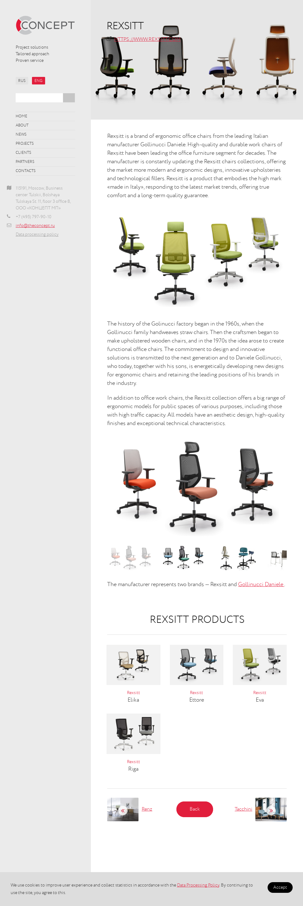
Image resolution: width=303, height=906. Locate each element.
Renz (147, 809)
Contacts (26, 171)
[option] (197, 487)
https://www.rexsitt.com (147, 39)
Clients (23, 153)
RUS (22, 81)
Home (21, 116)
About (22, 125)
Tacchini (243, 809)
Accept (280, 887)
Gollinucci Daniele (261, 584)
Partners (25, 162)
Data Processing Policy (198, 885)
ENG (38, 81)
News (21, 135)
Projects (25, 144)
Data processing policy (37, 234)
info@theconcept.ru (35, 226)
